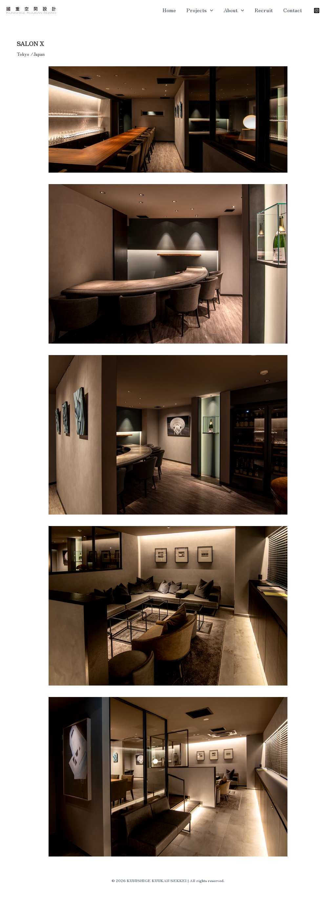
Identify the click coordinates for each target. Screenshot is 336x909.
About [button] (233, 10)
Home (169, 10)
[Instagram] (317, 10)
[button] (210, 10)
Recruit (264, 10)
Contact (292, 10)
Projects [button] (199, 10)
